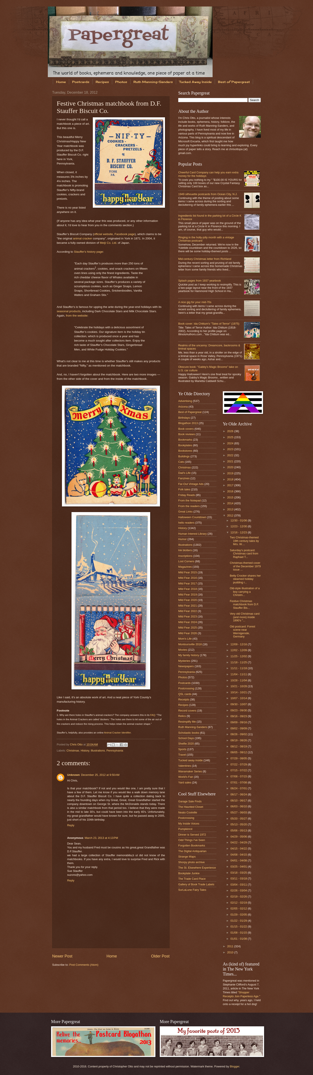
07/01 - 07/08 (239, 782)
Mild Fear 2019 (187, 594)
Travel (182, 754)
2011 (230, 946)
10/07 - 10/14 (239, 698)
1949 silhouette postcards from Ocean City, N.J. (207, 194)
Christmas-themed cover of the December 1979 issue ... (245, 566)
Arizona (183, 406)
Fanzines (184, 478)
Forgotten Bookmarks (191, 845)
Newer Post (62, 956)
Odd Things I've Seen (191, 840)
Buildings (184, 456)
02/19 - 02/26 (239, 896)
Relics (182, 716)
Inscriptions (185, 555)
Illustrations (98, 750)
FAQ (152, 715)
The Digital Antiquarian (192, 851)
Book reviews (186, 434)
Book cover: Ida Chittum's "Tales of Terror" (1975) (208, 323)
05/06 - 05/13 (239, 830)
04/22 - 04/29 (239, 842)
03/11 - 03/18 (239, 878)
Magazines (185, 566)
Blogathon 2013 (188, 423)
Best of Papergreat (234, 82)
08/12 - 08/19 (239, 746)
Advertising (185, 401)
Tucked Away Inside (195, 82)
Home (61, 82)
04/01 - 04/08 (239, 860)
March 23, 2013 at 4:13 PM (101, 837)
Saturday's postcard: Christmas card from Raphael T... (244, 554)
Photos (121, 82)
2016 (230, 491)
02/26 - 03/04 (239, 890)
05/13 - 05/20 (239, 824)
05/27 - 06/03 (239, 812)
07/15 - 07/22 (239, 770)
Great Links (185, 511)
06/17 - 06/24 (239, 794)
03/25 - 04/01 (239, 866)
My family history (188, 655)
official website (103, 234)
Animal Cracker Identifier (117, 732)
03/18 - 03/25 (239, 872)
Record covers (187, 710)
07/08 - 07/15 (239, 776)
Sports (182, 749)
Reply (70, 825)
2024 (230, 443)
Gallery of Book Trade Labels (196, 884)
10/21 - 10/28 (239, 686)
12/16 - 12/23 (239, 532)
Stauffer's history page (88, 251)
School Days (186, 738)
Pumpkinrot (185, 829)
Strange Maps (187, 856)
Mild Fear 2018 (187, 589)
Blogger (234, 1066)
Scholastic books (188, 732)
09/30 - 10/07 (239, 704)
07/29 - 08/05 (239, 758)
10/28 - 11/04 (239, 680)
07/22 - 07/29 (239, 764)
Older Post (160, 956)
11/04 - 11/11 (239, 674)
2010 (230, 952)
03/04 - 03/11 (239, 884)
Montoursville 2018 (190, 644)
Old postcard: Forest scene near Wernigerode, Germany (242, 631)
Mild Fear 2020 (187, 600)
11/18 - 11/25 (239, 662)
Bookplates (185, 445)
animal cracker (82, 238)
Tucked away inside (190, 760)
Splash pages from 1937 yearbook (199, 280)
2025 (230, 437)
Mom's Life (185, 638)
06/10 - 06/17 (239, 800)
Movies (182, 649)
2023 (230, 449)
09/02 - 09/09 (239, 728)
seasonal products (69, 311)
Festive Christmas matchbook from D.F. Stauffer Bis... (244, 604)
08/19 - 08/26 (239, 740)
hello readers (186, 522)
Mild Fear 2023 (187, 616)
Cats (181, 461)
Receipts (183, 699)
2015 (230, 497)
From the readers (189, 506)
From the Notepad (189, 500)
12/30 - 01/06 (239, 520)
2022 (230, 455)
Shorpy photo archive (191, 862)
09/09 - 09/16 (239, 722)
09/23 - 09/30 (239, 710)
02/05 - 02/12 (239, 908)
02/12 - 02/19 (239, 902)
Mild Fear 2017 (187, 583)
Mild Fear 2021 (187, 605)
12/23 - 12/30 (239, 526)
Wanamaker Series (190, 771)
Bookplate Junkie (189, 873)
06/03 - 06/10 (239, 806)
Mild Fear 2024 (187, 622)
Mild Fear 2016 (187, 577)
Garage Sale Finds (189, 801)
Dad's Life (184, 472)
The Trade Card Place (192, 878)
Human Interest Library (192, 533)
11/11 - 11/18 (239, 668)
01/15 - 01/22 (239, 926)
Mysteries (184, 660)
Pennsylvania (115, 750)
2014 (230, 503)
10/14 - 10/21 (239, 692)
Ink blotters (185, 550)
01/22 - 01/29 (239, 920)
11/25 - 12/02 (239, 656)
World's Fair (185, 776)
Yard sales (184, 782)
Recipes (102, 82)
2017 (230, 485)
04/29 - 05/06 (239, 836)
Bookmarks (185, 439)
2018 (230, 479)
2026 (230, 431)
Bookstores (185, 450)
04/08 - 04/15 (239, 854)
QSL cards (184, 694)
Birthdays (184, 417)
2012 (230, 515)
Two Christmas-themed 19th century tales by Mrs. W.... (244, 541)
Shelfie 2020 (186, 743)
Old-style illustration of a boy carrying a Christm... (245, 592)
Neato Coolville (187, 812)
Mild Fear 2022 (187, 611)
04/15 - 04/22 (239, 848)
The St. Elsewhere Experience (197, 867)
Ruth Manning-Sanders (153, 82)
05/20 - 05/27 (239, 818)
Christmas (73, 750)
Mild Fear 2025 (187, 627)
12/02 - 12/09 (239, 650)
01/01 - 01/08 (239, 938)
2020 (230, 467)
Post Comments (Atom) (83, 964)
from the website (76, 315)
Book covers (186, 428)
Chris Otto (76, 744)
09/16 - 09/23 (239, 716)
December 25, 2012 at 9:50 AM (100, 774)
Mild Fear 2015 (187, 572)
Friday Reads (186, 495)
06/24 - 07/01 (239, 788)
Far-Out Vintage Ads (190, 484)
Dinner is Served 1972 (192, 834)
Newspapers (186, 666)
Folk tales (184, 489)
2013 (230, 509)
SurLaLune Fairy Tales (192, 889)
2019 (230, 473)
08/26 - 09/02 (239, 734)
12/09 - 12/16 (239, 644)
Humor (182, 539)
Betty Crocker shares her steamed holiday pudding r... (245, 579)
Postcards (80, 82)
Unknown (73, 774)
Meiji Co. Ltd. (108, 242)
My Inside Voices (188, 823)
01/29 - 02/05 (239, 914)
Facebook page (125, 234)
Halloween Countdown (192, 517)
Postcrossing (186, 688)
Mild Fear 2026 (187, 633)
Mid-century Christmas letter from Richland (204, 258)
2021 (230, 461)
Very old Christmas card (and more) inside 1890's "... (245, 617)
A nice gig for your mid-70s (194, 302)
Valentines (184, 765)
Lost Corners (186, 561)
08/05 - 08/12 (239, 752)
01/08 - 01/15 (239, 932)
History (85, 750)
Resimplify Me (187, 721)
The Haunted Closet (190, 806)
